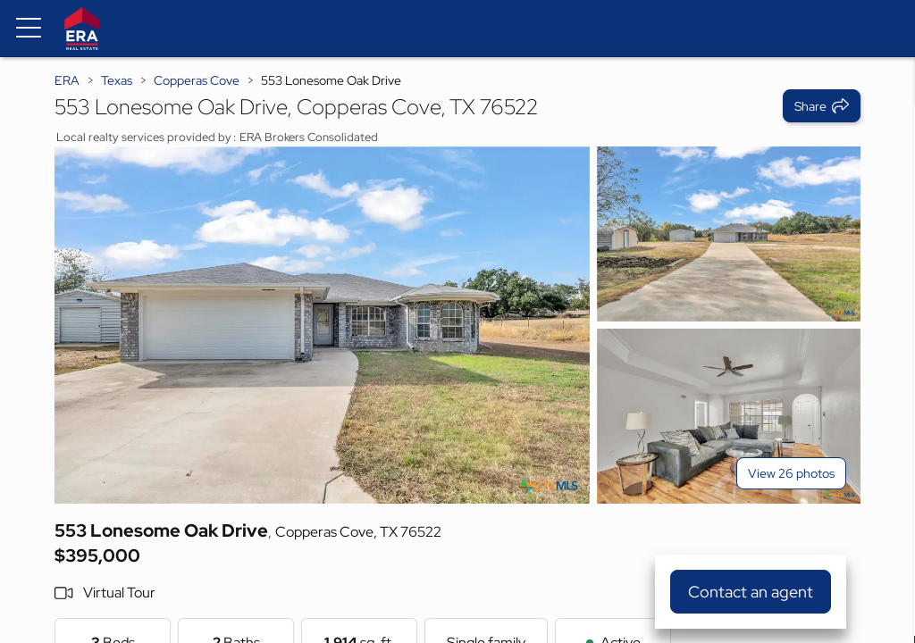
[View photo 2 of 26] (728, 234)
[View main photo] (322, 325)
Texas (116, 80)
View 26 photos (791, 473)
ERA (67, 80)
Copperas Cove (196, 80)
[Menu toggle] (28, 28)
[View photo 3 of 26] (728, 416)
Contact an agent (750, 591)
